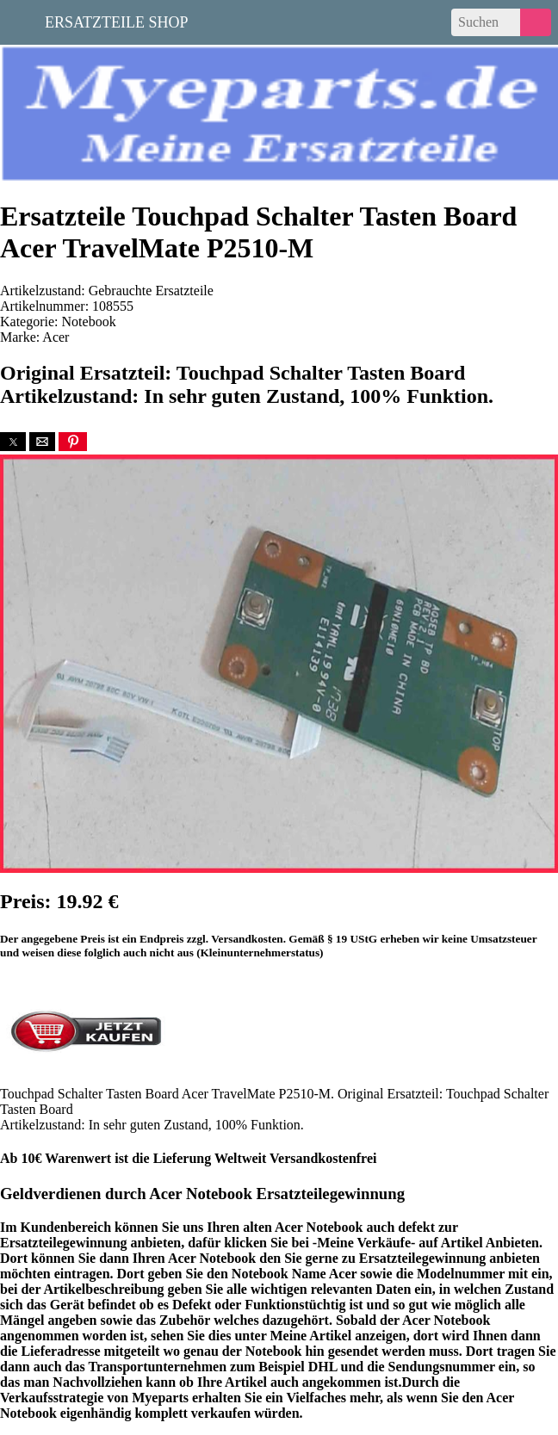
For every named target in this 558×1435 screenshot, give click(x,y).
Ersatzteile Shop (117, 21)
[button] (13, 441)
